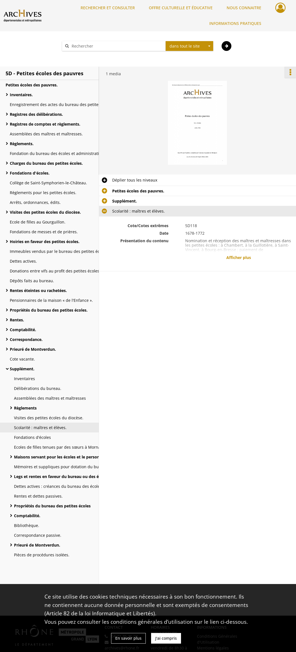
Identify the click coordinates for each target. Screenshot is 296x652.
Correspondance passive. (37, 535)
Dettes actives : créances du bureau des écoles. (58, 486)
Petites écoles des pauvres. (32, 85)
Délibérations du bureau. (37, 388)
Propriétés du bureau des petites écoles (52, 506)
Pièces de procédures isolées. (41, 554)
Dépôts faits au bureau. (32, 280)
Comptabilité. (23, 329)
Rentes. (17, 320)
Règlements (25, 408)
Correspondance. (26, 339)
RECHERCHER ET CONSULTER (108, 7)
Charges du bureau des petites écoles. (46, 163)
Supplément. (22, 368)
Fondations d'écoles (32, 437)
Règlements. (22, 143)
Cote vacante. (22, 359)
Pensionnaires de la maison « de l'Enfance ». (51, 300)
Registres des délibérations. (36, 114)
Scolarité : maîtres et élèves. (40, 427)
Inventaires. (21, 94)
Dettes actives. (23, 261)
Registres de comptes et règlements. (45, 124)
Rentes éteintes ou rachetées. (38, 290)
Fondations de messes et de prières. (44, 231)
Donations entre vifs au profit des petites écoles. (55, 271)
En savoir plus (128, 638)
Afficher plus (238, 257)
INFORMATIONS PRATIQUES (235, 23)
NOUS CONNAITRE (244, 7)
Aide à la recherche (83, 55)
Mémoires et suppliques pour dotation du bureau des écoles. (70, 466)
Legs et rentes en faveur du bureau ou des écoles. (62, 476)
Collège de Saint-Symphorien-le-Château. (48, 182)
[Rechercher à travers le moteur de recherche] (117, 46)
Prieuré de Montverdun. (33, 349)
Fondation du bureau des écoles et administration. (57, 153)
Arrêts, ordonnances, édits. (35, 202)
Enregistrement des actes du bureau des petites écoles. (62, 104)
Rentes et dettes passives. (38, 496)
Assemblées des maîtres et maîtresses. (46, 133)
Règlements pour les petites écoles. (43, 192)
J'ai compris (166, 638)
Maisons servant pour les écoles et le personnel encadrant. (70, 457)
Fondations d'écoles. (30, 173)
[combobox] (189, 46)
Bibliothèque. (26, 525)
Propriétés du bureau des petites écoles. (49, 310)
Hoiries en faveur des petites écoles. (44, 241)
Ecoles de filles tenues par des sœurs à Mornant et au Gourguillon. (70, 447)
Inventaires (24, 378)
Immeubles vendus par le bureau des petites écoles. (59, 251)
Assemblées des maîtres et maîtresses (50, 398)
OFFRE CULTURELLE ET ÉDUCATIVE (181, 7)
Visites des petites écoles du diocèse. (45, 212)
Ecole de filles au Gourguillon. (37, 222)
